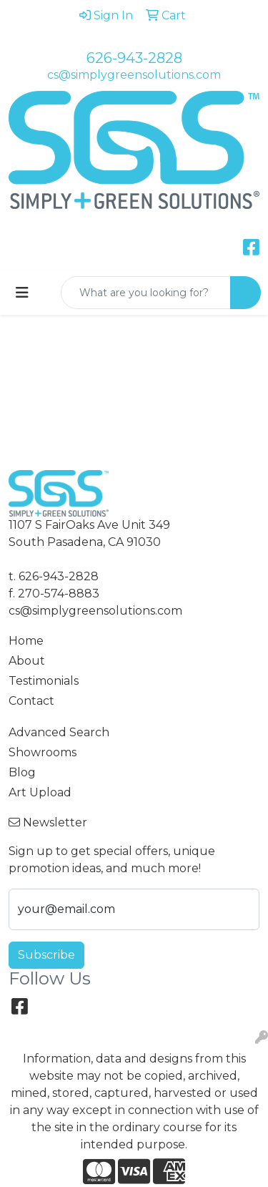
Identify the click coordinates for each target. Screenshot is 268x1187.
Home (26, 641)
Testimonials (44, 681)
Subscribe (46, 955)
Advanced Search (59, 732)
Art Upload (40, 792)
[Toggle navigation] (22, 293)
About (27, 661)
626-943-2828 (134, 58)
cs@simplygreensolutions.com (134, 75)
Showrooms (42, 752)
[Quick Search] (146, 292)
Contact (31, 701)
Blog (22, 772)
